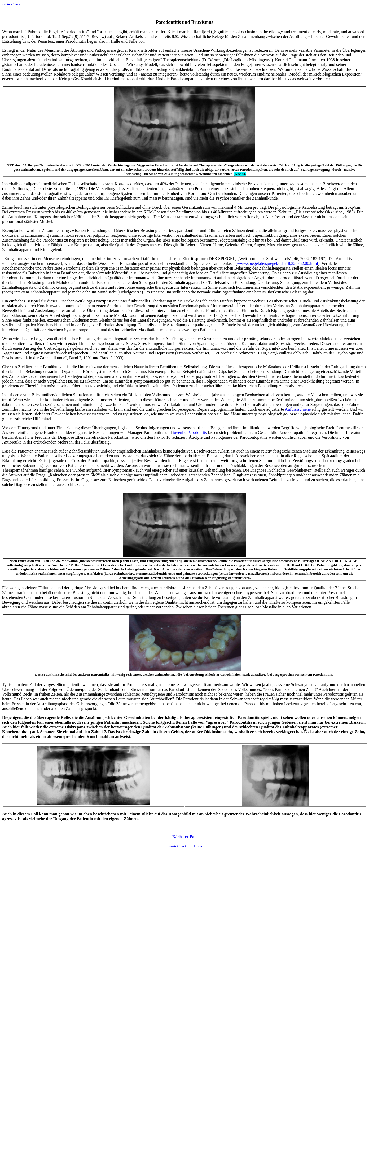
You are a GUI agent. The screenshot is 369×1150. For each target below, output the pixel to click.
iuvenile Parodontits (190, 432)
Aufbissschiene (298, 409)
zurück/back (11, 4)
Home (198, 846)
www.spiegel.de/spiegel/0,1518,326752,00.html (277, 263)
